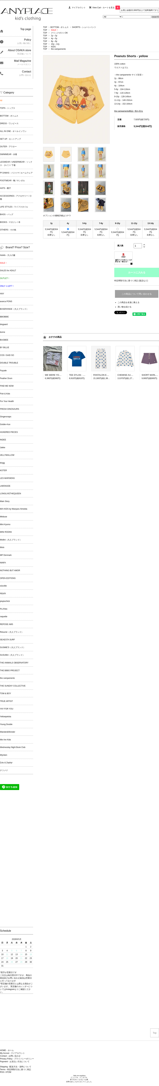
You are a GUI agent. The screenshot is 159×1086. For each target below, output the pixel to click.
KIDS (53, 47)
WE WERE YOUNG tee (56, 375)
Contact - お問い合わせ (10, 1056)
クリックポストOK (59, 33)
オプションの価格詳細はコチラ (57, 215)
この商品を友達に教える (128, 302)
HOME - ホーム (7, 1050)
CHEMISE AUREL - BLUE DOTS (133, 375)
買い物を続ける (125, 307)
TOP (45, 27)
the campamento (58, 49)
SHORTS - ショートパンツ (84, 27)
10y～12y (55, 44)
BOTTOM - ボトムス (60, 27)
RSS (2, 1072)
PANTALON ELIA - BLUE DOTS (108, 375)
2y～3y (54, 35)
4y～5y (54, 38)
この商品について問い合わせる (137, 294)
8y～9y (54, 41)
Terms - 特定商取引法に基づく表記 (15, 1069)
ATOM (8, 1072)
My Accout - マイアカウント (12, 1053)
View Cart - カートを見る (106, 7)
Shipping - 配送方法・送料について (15, 1067)
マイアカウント (79, 7)
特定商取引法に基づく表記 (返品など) (131, 280)
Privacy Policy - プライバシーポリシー (17, 1059)
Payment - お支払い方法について (14, 1061)
